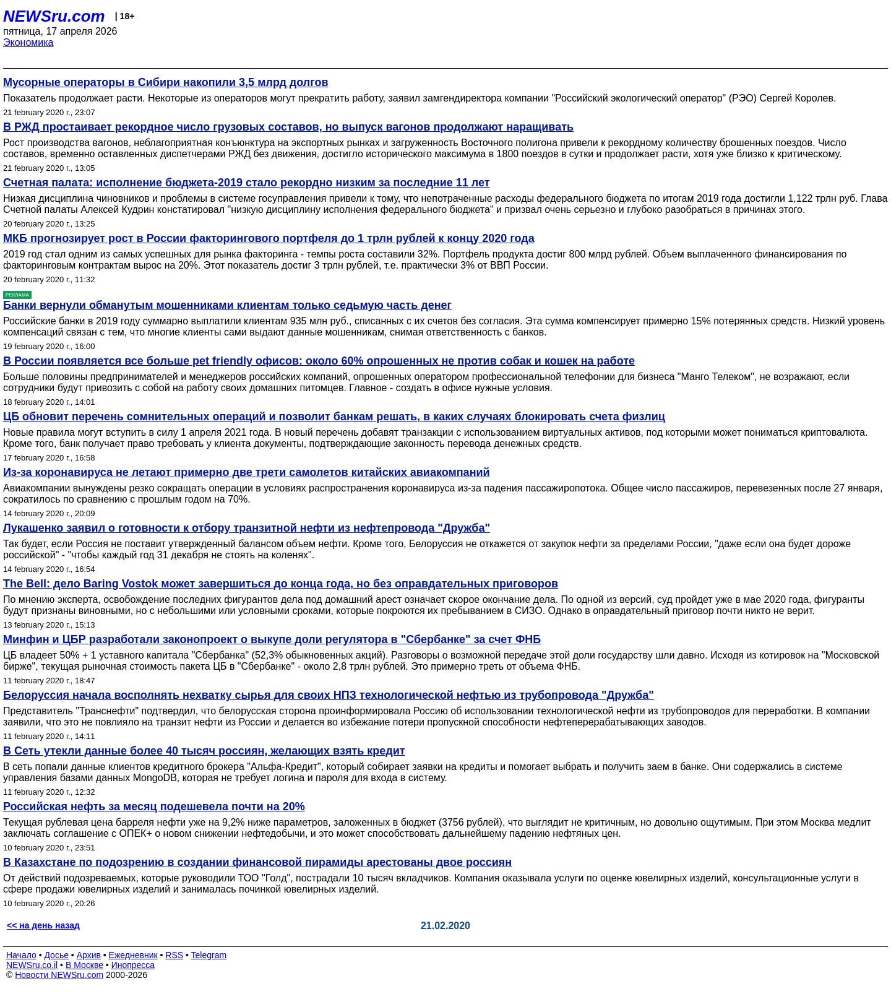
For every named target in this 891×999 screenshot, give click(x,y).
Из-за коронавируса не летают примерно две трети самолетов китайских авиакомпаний (246, 472)
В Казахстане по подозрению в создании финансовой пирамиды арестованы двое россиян (257, 862)
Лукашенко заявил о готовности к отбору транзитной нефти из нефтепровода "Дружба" (246, 528)
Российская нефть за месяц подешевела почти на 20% (154, 806)
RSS (174, 955)
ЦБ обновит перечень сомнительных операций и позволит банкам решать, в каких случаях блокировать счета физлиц (334, 416)
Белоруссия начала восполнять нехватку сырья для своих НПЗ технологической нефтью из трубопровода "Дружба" (328, 695)
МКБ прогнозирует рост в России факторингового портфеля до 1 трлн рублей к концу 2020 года (269, 238)
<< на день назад (43, 925)
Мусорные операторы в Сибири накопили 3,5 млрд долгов (166, 82)
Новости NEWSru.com (59, 975)
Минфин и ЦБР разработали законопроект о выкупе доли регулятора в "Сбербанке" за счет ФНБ (272, 639)
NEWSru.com (54, 16)
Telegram (209, 955)
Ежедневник (133, 955)
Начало (21, 955)
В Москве (84, 965)
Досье (56, 955)
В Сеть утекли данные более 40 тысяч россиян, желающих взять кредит (204, 751)
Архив (89, 955)
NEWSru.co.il (32, 965)
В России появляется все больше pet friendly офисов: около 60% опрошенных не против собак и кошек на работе (319, 361)
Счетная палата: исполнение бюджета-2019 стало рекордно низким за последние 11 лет (246, 182)
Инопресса (133, 965)
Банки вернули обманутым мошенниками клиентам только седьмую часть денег (227, 305)
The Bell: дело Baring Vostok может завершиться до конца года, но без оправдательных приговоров (280, 583)
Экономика (28, 42)
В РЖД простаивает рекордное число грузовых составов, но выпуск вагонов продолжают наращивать (288, 127)
